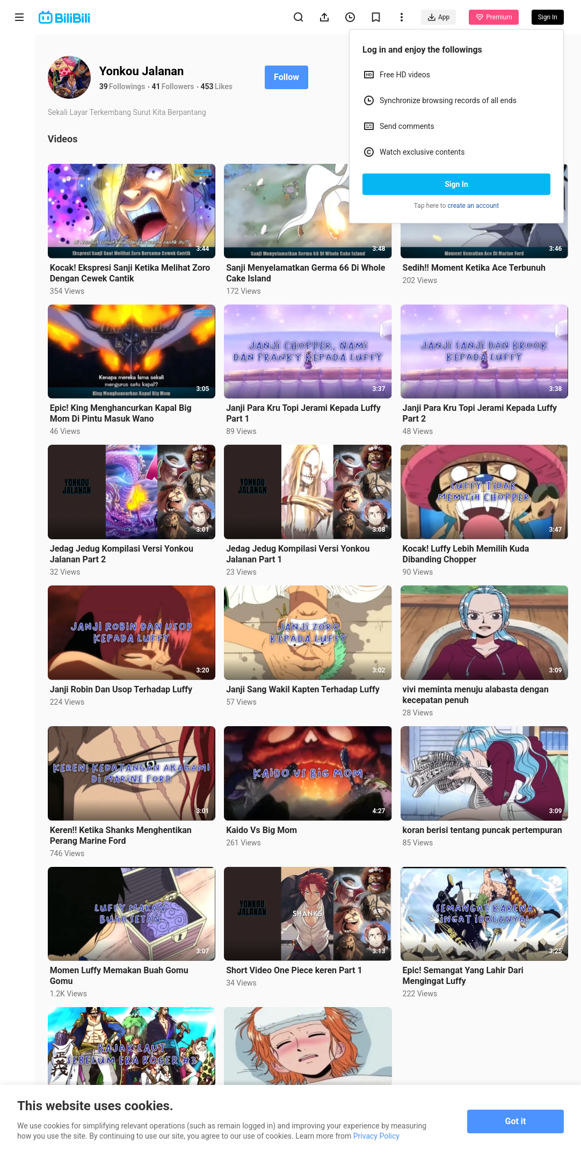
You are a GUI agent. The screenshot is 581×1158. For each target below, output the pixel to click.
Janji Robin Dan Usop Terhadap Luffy (125, 687)
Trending (19, 185)
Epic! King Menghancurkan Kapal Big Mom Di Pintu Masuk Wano (124, 412)
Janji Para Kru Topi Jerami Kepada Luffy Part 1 (306, 412)
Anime (19, 95)
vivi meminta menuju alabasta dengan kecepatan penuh (477, 692)
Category (19, 226)
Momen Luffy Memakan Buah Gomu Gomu (123, 971)
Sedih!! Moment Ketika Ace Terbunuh (475, 267)
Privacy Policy (376, 1136)
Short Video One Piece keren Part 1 (297, 966)
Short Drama (19, 140)
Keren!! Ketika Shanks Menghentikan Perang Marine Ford (124, 831)
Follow (290, 77)
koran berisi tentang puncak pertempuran (483, 826)
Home (19, 54)
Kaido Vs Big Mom (264, 826)
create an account (473, 205)
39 (107, 86)
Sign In (456, 184)
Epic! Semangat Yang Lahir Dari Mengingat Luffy (464, 971)
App (438, 17)
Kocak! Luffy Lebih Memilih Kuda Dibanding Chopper (467, 551)
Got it (515, 1121)
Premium (493, 17)
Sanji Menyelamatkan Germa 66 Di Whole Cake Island (308, 272)
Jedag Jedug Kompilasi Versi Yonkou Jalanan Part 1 (300, 551)
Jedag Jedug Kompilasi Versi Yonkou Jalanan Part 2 (125, 551)
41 (160, 86)
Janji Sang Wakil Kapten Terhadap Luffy (305, 687)
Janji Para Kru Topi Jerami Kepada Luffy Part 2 (481, 412)
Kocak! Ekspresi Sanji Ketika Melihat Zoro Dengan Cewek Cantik (134, 272)
